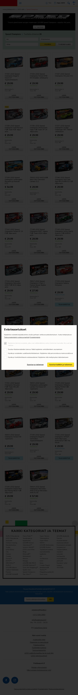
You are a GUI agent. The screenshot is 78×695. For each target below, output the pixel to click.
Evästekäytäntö (35, 337)
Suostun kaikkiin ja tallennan (60, 364)
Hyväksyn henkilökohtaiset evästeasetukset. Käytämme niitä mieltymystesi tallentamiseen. (38, 357)
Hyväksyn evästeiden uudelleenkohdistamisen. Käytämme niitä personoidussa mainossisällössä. (40, 353)
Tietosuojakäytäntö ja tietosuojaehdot (16, 337)
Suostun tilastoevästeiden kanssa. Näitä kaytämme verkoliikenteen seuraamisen (35, 349)
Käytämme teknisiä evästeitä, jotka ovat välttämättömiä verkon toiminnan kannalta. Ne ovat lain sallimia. (40, 344)
